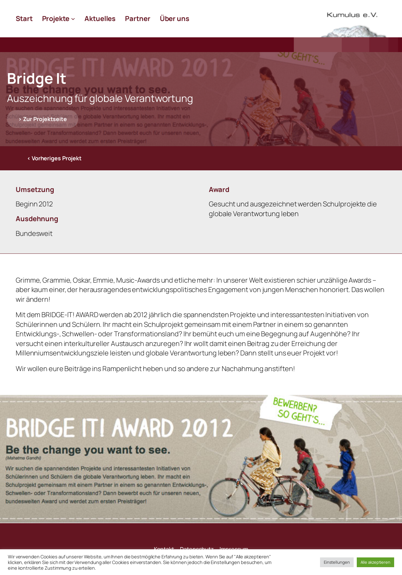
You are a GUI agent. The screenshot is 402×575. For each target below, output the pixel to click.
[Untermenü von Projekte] (73, 19)
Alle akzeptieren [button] (375, 562)
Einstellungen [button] (337, 562)
